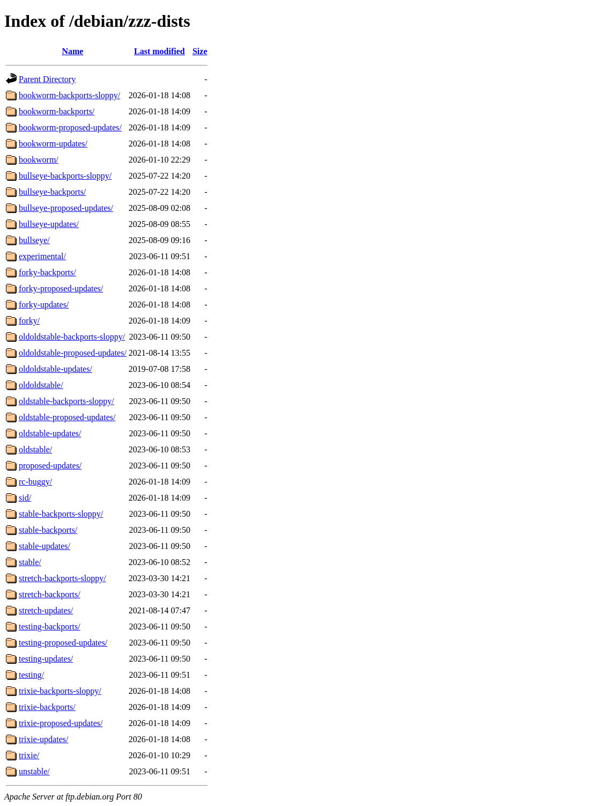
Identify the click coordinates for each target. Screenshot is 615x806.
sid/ (25, 497)
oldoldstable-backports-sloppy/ (72, 336)
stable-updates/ (44, 546)
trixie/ (29, 755)
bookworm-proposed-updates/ (70, 127)
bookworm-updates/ (53, 143)
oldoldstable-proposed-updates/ (73, 352)
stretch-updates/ (46, 610)
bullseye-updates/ (49, 224)
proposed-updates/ (50, 465)
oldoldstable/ (41, 385)
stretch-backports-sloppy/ (62, 578)
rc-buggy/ (35, 481)
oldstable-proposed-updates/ (67, 417)
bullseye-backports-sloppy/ (65, 175)
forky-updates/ (44, 304)
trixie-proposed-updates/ (60, 723)
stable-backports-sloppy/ (61, 513)
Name (72, 51)
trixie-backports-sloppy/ (60, 690)
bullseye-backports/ (52, 191)
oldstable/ (35, 449)
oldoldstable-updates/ (55, 368)
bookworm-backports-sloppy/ (69, 95)
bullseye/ (34, 240)
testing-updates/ (46, 658)
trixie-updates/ (43, 739)
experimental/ (42, 256)
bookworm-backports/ (56, 111)
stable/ (30, 562)
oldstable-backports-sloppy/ (66, 401)
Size (200, 51)
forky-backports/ (47, 272)
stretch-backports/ (49, 594)
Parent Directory (47, 79)
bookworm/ (38, 159)
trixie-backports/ (47, 707)
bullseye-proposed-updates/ (66, 208)
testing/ (31, 674)
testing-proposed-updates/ (63, 642)
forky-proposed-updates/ (61, 288)
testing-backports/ (49, 626)
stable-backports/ (48, 529)
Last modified (159, 51)
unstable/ (34, 771)
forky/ (29, 320)
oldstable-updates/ (50, 433)
